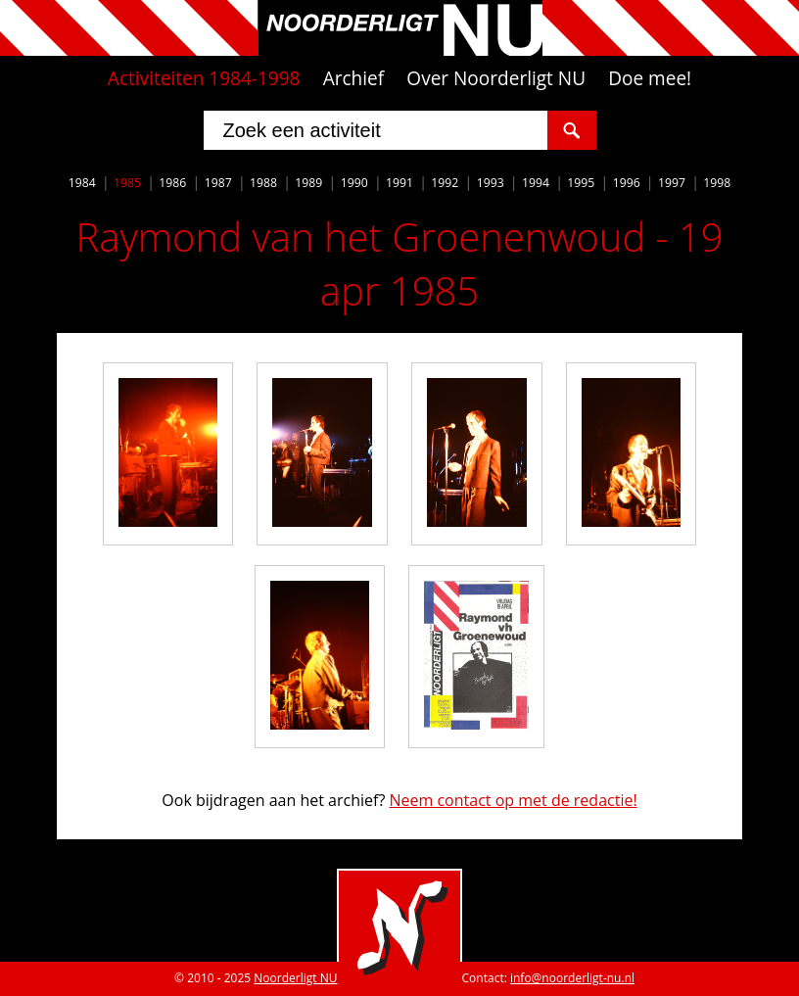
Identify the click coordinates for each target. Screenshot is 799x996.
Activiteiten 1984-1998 (204, 78)
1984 (82, 182)
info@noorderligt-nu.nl (572, 978)
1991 (399, 182)
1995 (580, 182)
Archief (354, 78)
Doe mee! (649, 78)
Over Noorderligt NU (496, 78)
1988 (263, 182)
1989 (308, 182)
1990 (354, 182)
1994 (535, 182)
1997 (671, 182)
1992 (444, 182)
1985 (127, 182)
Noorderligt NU (295, 978)
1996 (626, 182)
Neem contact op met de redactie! (512, 800)
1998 (716, 182)
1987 (218, 182)
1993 (490, 182)
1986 (172, 182)
